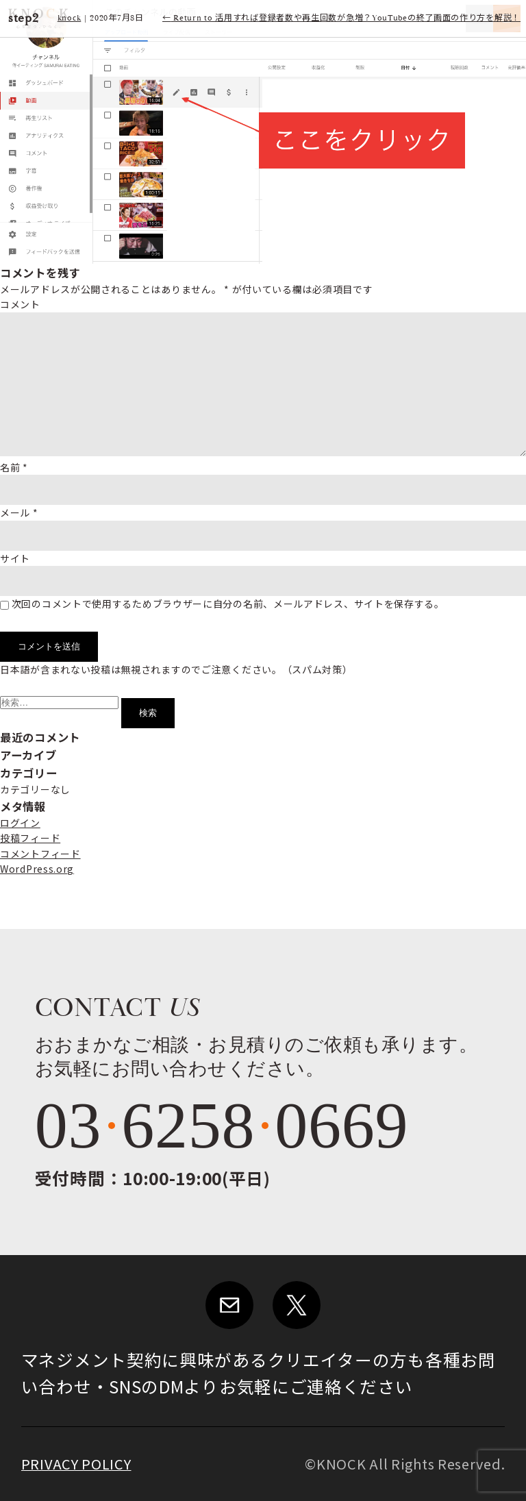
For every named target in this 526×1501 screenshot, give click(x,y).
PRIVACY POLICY (76, 1464)
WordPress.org (37, 869)
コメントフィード (40, 853)
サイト (15, 558)
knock (70, 18)
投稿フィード (30, 838)
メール (19, 512)
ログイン (20, 823)
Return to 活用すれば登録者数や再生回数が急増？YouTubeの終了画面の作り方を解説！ (341, 18)
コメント (20, 304)
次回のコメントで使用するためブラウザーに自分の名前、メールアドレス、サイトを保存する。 (228, 603)
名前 (14, 467)
